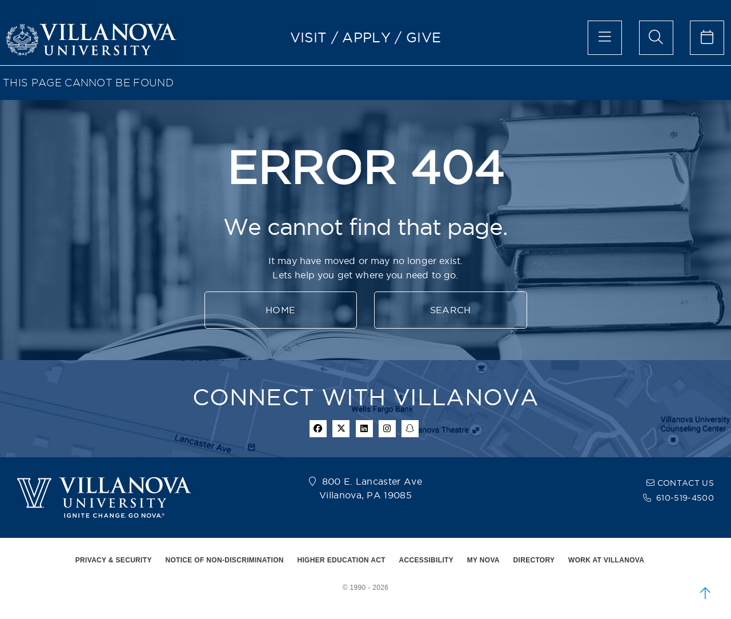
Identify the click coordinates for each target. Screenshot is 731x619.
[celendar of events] (707, 38)
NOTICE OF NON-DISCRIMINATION (224, 560)
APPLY (366, 37)
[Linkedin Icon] (364, 428)
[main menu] (605, 38)
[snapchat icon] (410, 428)
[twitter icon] (341, 428)
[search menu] (656, 38)
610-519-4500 (685, 497)
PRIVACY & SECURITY (113, 560)
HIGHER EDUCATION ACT (341, 560)
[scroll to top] (705, 593)
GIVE (423, 37)
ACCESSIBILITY (426, 560)
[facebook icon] (318, 428)
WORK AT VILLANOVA (606, 560)
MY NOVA (483, 560)
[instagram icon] (387, 428)
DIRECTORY (534, 560)
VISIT (308, 37)
